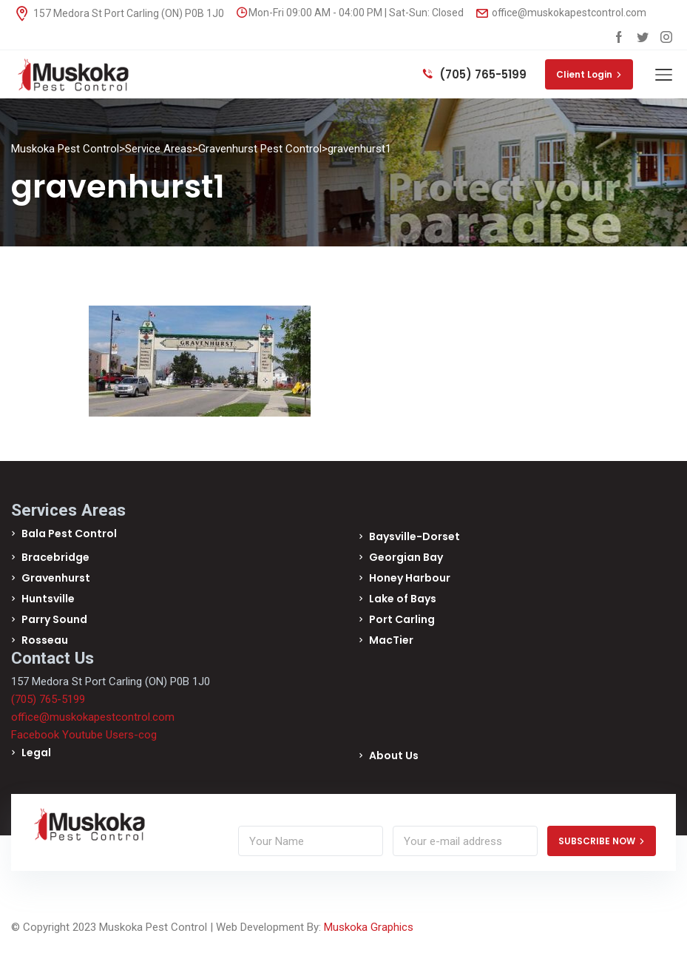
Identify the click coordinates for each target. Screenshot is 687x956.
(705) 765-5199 (475, 74)
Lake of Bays (402, 598)
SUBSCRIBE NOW (601, 841)
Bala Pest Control (69, 533)
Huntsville (48, 598)
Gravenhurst (55, 577)
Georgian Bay (406, 557)
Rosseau (44, 640)
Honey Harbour (409, 577)
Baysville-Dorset (414, 536)
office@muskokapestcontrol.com (561, 12)
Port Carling (402, 619)
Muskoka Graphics (368, 927)
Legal (36, 752)
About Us (394, 755)
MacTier (391, 640)
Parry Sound (54, 619)
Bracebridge (55, 557)
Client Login (589, 74)
